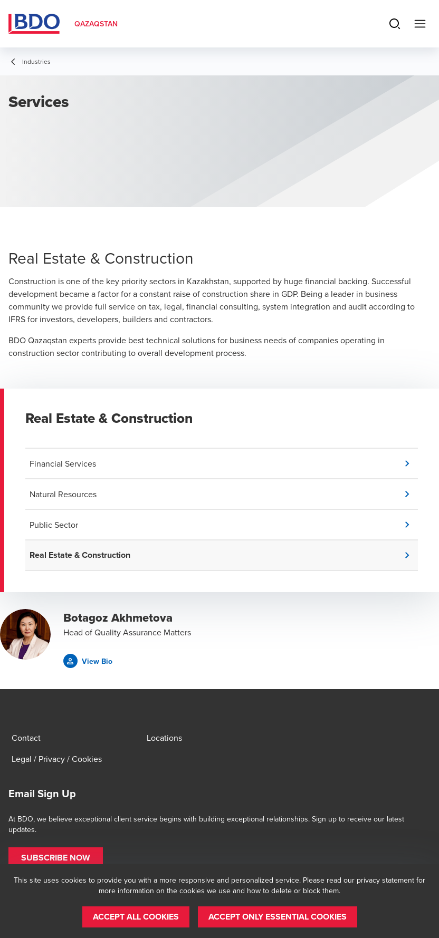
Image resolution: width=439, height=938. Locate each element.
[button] (224, 463)
